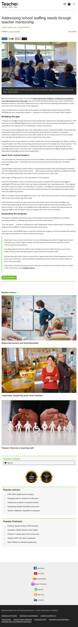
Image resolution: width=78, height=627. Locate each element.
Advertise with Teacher (9, 616)
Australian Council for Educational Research (20, 610)
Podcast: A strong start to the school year (23, 534)
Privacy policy (6, 619)
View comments (9, 277)
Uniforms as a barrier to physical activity (22, 502)
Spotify (39, 589)
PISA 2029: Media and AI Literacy (20, 494)
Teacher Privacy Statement (23, 619)
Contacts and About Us (48, 616)
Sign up (9, 463)
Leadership (23, 27)
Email (17, 39)
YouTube (39, 573)
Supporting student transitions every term (23, 506)
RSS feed (39, 595)
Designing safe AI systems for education (23, 498)
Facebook (39, 568)
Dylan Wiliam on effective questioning (22, 542)
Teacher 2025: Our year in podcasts (21, 538)
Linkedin (39, 600)
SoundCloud (39, 579)
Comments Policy (40, 619)
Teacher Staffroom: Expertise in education (23, 511)
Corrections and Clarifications (59, 619)
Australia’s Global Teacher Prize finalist (22, 530)
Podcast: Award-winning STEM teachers (23, 526)
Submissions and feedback (29, 616)
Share (4, 39)
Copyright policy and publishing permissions (16, 622)
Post (11, 39)
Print (24, 39)
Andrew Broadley (14, 31)
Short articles (9, 27)
